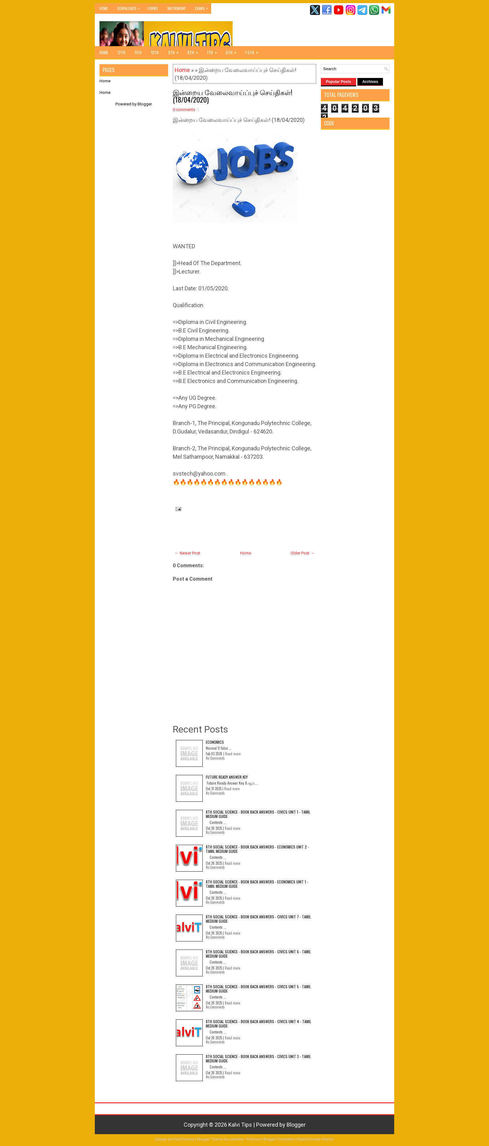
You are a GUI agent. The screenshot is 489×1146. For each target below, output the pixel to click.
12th (121, 52)
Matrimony (176, 8)
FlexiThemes (183, 1139)
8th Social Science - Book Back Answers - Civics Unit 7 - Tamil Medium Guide (258, 919)
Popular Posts (338, 82)
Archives (370, 82)
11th (138, 52)
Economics (215, 742)
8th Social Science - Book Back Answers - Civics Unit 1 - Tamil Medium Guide (258, 814)
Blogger (145, 104)
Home (103, 8)
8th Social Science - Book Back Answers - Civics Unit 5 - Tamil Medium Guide (258, 989)
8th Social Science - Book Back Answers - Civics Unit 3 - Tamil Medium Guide (258, 1058)
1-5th (253, 51)
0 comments (184, 109)
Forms (153, 8)
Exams (203, 7)
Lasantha (236, 1139)
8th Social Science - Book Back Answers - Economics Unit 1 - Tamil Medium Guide (257, 884)
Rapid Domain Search (316, 1139)
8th (194, 51)
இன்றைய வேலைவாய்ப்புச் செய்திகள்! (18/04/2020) (232, 95)
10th (155, 52)
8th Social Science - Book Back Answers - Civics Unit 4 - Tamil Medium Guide (258, 1023)
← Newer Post (187, 553)
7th (214, 51)
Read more (232, 753)
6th (233, 51)
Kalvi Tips (240, 1124)
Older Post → (302, 553)
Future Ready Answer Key (227, 777)
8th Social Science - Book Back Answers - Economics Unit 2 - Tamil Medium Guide (257, 849)
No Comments (215, 758)
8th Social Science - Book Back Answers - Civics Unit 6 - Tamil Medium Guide (258, 954)
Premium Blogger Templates (270, 1139)
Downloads (130, 7)
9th (175, 51)
